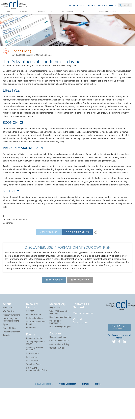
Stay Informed (119, 357)
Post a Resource (33, 345)
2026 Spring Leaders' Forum (35, 373)
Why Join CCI (55, 338)
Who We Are (8, 342)
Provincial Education (107, 11)
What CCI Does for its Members (59, 343)
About (7, 11)
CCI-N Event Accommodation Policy (36, 399)
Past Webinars (32, 391)
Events (85, 11)
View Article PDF (47, 260)
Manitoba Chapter (44, 55)
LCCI (128, 11)
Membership (67, 11)
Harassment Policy (11, 362)
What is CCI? (8, 338)
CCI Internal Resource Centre (35, 353)
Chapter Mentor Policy (59, 375)
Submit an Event (33, 395)
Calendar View (32, 384)
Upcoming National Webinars (34, 379)
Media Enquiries (96, 5)
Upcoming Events (34, 368)
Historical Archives (34, 348)
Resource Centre (45, 11)
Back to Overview (81, 309)
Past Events (31, 387)
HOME (72, 5)
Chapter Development (59, 371)
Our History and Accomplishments (11, 350)
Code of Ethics (9, 358)
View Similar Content (78, 260)
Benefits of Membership (60, 348)
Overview (30, 341)
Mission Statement (11, 345)
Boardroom (31, 358)
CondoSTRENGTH (57, 378)
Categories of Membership (55, 352)
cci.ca (97, 414)
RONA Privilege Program (60, 357)
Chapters (24, 11)
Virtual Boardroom (80, 351)
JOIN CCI (81, 5)
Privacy (85, 414)
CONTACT (111, 5)
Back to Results (53, 309)
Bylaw (5, 355)
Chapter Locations (57, 367)
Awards (6, 366)
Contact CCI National (81, 336)
